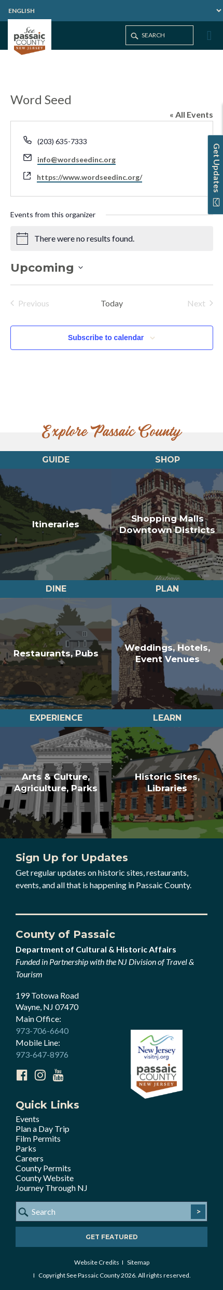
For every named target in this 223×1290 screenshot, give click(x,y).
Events (27, 1119)
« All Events (191, 114)
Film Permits (38, 1138)
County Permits (43, 1168)
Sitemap (138, 1262)
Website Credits (96, 1262)
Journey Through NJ (52, 1188)
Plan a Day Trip (42, 1128)
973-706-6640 (42, 1030)
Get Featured (112, 1237)
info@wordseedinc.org (76, 159)
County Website (45, 1178)
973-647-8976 (42, 1054)
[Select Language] (111, 10)
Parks (26, 1148)
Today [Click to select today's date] (112, 303)
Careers (30, 1158)
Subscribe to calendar (106, 337)
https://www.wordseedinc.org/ (89, 177)
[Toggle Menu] (208, 35)
